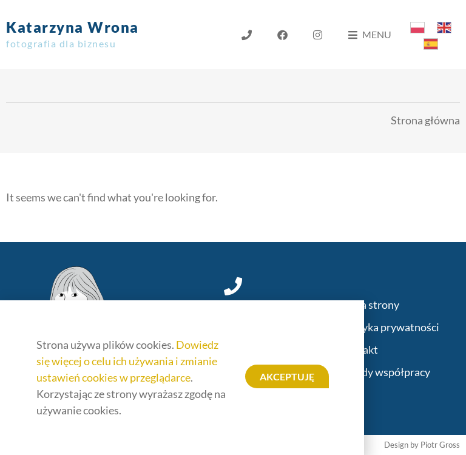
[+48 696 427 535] (233, 286)
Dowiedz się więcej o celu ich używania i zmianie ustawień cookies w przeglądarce (127, 361)
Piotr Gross (440, 445)
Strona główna (425, 120)
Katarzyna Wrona (72, 33)
